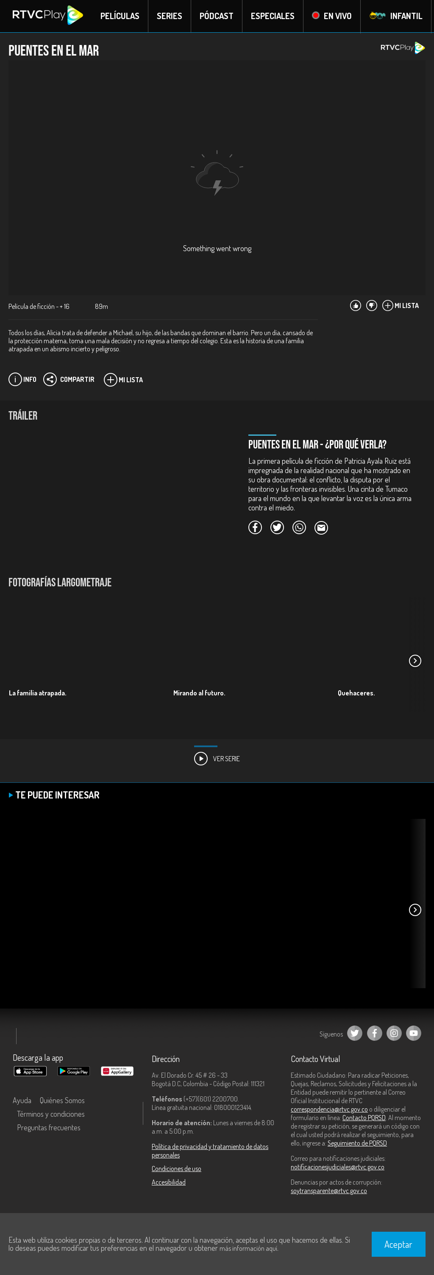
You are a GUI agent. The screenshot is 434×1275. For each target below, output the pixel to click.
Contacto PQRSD (364, 1118)
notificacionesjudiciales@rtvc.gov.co (337, 1167)
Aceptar (398, 1244)
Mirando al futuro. (199, 693)
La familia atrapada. (38, 693)
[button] (415, 661)
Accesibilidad (169, 1182)
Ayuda (22, 1100)
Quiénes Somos (62, 1100)
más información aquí (248, 1248)
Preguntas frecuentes (49, 1127)
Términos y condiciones (51, 1114)
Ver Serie (217, 759)
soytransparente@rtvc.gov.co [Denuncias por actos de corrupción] (329, 1191)
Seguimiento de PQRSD (357, 1143)
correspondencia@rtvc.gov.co (329, 1109)
